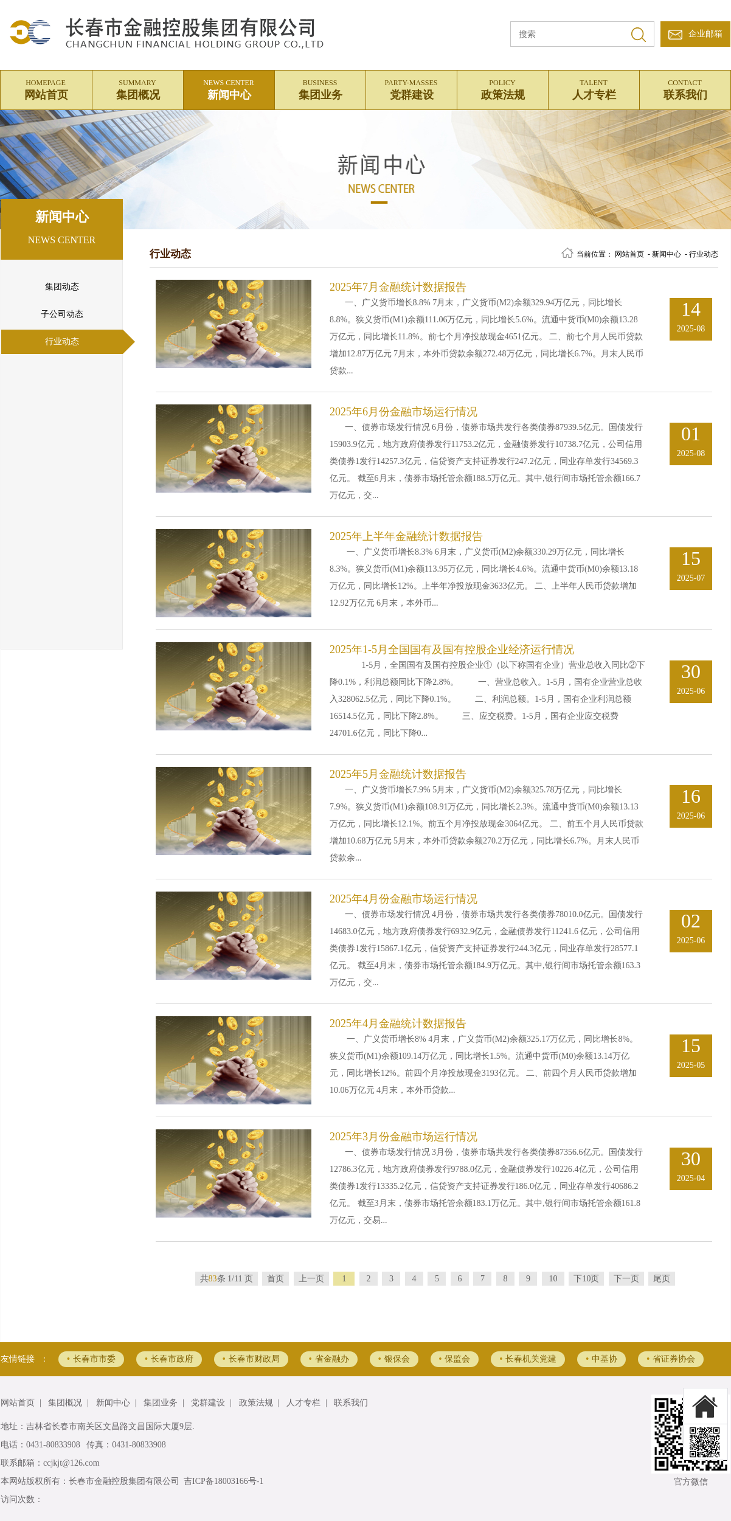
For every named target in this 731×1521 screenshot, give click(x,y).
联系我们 (685, 88)
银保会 (394, 1358)
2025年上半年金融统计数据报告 (406, 536)
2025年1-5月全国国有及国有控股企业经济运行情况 (452, 649)
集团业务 (320, 88)
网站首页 (46, 88)
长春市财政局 (251, 1358)
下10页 (586, 1278)
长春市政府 (169, 1358)
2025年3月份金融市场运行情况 (403, 1137)
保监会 (455, 1358)
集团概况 (137, 88)
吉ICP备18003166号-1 (223, 1481)
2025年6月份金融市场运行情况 (403, 412)
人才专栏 (594, 88)
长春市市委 (91, 1358)
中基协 (601, 1358)
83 (213, 1278)
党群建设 (411, 88)
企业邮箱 (705, 33)
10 (553, 1278)
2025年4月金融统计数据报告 (398, 1023)
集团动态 (62, 286)
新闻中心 (229, 88)
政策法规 (502, 88)
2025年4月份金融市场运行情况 (403, 899)
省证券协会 (670, 1358)
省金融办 (329, 1358)
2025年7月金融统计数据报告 (398, 287)
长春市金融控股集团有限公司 (124, 1481)
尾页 (661, 1278)
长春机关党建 (527, 1358)
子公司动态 (62, 314)
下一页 (626, 1278)
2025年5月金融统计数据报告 (398, 774)
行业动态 (62, 341)
